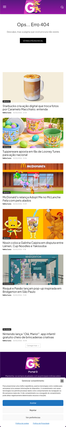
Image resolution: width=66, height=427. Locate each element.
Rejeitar (33, 410)
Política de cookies (22, 423)
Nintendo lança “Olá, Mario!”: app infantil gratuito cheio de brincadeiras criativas (29, 335)
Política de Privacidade (41, 423)
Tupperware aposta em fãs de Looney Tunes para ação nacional (31, 153)
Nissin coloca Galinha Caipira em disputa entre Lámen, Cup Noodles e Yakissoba (33, 244)
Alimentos (6, 101)
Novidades (6, 329)
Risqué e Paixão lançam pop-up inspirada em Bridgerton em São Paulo (32, 290)
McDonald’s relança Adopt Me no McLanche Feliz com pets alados (32, 198)
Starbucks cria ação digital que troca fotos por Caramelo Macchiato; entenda (31, 107)
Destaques (6, 147)
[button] (62, 381)
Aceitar (33, 403)
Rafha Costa (7, 112)
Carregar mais (33, 346)
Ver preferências (33, 417)
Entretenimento (8, 284)
